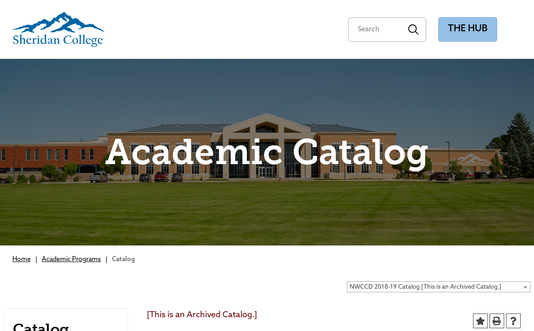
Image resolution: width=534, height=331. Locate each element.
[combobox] (438, 286)
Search (413, 29)
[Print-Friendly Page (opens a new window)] (497, 321)
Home (21, 259)
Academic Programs (71, 259)
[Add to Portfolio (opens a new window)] (480, 321)
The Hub (468, 29)
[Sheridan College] (58, 29)
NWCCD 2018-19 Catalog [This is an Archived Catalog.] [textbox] (425, 287)
